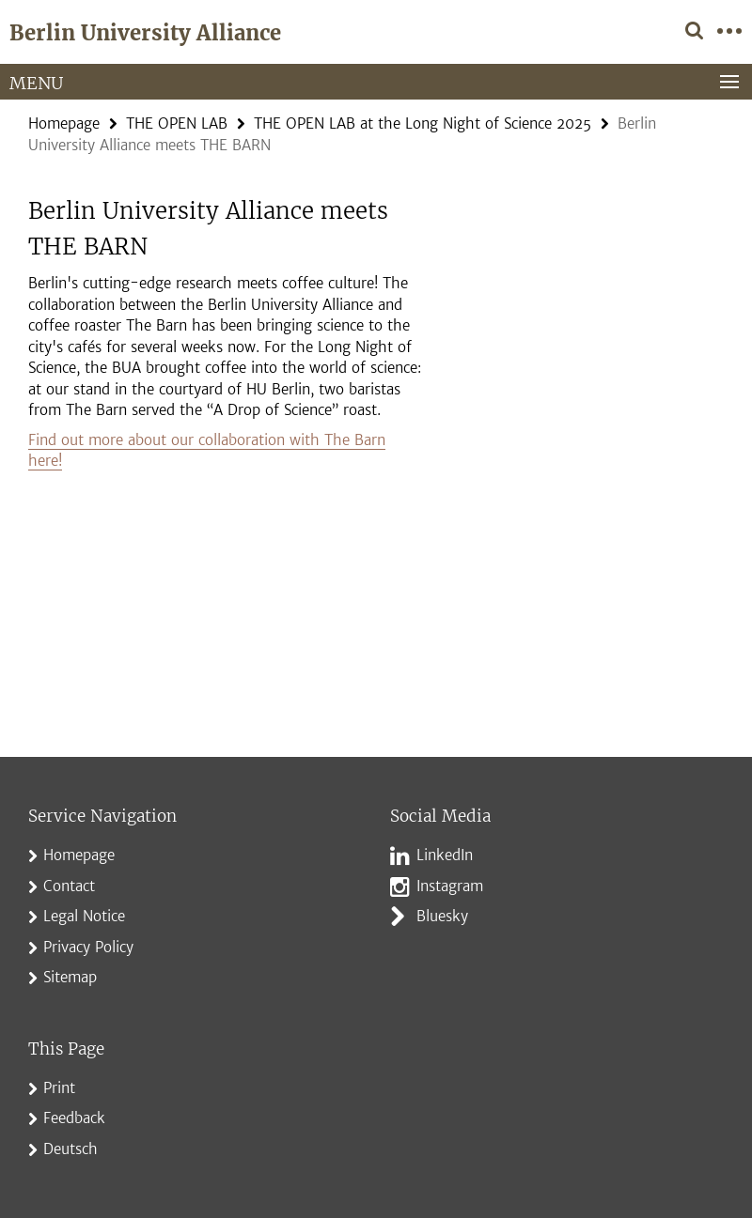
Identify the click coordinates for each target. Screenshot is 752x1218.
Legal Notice (84, 916)
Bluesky (442, 916)
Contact (69, 886)
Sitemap (70, 977)
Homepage (64, 123)
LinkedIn (444, 855)
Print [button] (59, 1088)
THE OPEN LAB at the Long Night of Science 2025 (422, 123)
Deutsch (70, 1149)
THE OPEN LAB (176, 123)
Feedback (74, 1118)
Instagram (449, 886)
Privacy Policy (88, 947)
